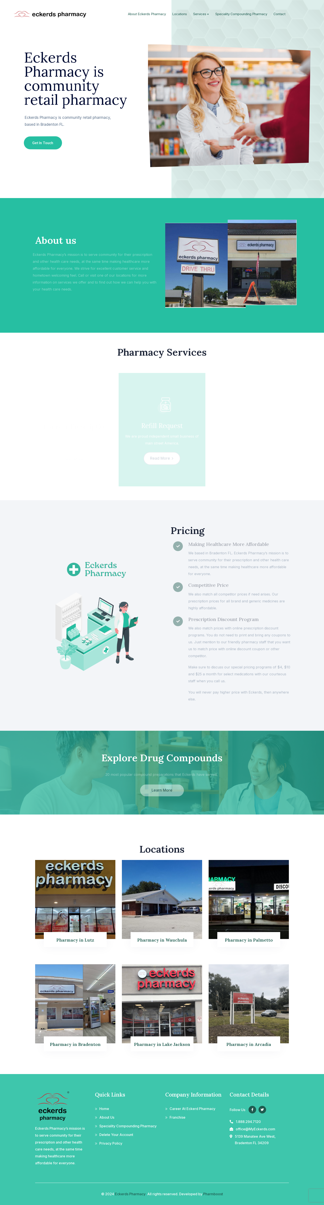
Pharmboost (213, 1194)
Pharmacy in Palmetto (249, 940)
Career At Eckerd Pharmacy (192, 1109)
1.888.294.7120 (248, 1122)
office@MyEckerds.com (255, 1129)
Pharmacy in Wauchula (162, 940)
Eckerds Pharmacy (130, 1194)
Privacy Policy (110, 1143)
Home (104, 1109)
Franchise (177, 1117)
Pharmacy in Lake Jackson (162, 1044)
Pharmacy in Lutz (75, 940)
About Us (106, 1117)
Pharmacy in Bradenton (75, 1044)
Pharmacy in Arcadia (248, 1044)
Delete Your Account (116, 1134)
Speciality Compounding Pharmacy (128, 1126)
